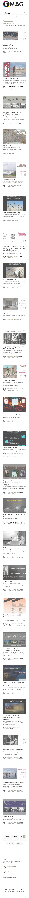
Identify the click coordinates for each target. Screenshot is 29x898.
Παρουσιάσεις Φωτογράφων (13, 51)
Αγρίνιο (20, 522)
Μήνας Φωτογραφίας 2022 (12, 447)
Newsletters (13, 872)
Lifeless (5, 313)
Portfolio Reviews (10, 86)
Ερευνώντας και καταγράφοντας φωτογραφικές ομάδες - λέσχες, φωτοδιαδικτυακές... (14, 248)
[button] (7, 13)
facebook (5, 877)
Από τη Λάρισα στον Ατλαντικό (13, 782)
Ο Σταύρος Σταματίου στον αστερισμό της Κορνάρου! (12, 649)
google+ (14, 877)
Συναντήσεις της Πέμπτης (11, 414)
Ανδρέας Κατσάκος (9, 280)
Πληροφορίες (6, 863)
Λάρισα (4, 52)
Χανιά (17, 87)
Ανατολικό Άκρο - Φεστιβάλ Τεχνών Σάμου (12, 616)
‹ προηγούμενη (15, 836)
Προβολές (21, 51)
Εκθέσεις (22, 86)
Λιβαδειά (10, 454)
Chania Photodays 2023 (11, 78)
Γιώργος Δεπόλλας (9, 581)
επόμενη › (11, 843)
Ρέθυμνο (21, 123)
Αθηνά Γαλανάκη (8, 816)
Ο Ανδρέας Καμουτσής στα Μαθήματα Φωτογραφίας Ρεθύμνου (12, 114)
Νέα (5, 51)
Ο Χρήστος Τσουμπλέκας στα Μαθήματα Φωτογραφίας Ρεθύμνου (13, 482)
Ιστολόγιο (5, 867)
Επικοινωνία (14, 863)
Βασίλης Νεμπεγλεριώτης (11, 213)
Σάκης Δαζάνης (8, 146)
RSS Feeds (7, 872)
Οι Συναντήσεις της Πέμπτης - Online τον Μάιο (13, 549)
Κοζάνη (20, 151)
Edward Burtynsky (9, 380)
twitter (10, 877)
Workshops (16, 86)
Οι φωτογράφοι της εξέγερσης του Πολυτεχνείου (13, 348)
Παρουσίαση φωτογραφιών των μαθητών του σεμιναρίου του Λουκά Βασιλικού (14, 684)
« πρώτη (7, 836)
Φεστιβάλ (5, 454)
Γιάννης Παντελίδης (9, 179)
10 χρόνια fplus (8, 45)
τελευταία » (19, 843)
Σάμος (9, 624)
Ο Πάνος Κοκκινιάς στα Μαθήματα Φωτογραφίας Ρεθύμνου (11, 717)
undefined (21, 589)
